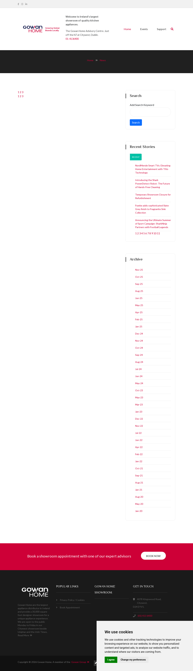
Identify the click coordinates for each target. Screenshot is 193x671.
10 (154, 233)
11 (158, 233)
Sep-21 (139, 475)
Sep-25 (139, 283)
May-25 (139, 305)
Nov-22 (139, 425)
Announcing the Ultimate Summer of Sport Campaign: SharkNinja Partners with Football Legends (153, 224)
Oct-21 (139, 468)
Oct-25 (139, 276)
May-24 (139, 383)
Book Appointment (68, 607)
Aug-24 (139, 362)
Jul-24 (138, 369)
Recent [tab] (136, 157)
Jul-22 (138, 432)
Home (127, 29)
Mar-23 (139, 404)
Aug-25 (139, 291)
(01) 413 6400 (145, 615)
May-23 (139, 397)
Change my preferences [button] (133, 659)
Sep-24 (139, 354)
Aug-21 (139, 482)
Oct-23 (139, 390)
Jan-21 (138, 489)
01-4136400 (72, 38)
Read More (25, 635)
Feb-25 (139, 319)
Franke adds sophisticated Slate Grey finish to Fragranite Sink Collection (152, 209)
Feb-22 (139, 454)
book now (153, 555)
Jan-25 (138, 326)
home (90, 60)
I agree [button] (111, 659)
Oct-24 (139, 347)
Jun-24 (138, 376)
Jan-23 (138, 411)
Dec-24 (139, 333)
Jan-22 (138, 461)
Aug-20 (139, 496)
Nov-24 (139, 340)
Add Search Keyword (142, 104)
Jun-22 (138, 440)
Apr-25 (139, 312)
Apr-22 (139, 447)
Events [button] (144, 29)
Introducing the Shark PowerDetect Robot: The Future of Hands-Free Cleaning (152, 184)
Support (161, 29)
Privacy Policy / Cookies (70, 600)
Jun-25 (138, 298)
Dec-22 (139, 418)
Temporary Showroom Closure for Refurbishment (153, 196)
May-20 (139, 503)
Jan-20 (138, 511)
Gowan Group (80, 662)
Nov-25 (139, 269)
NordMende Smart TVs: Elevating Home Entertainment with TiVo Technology (152, 169)
